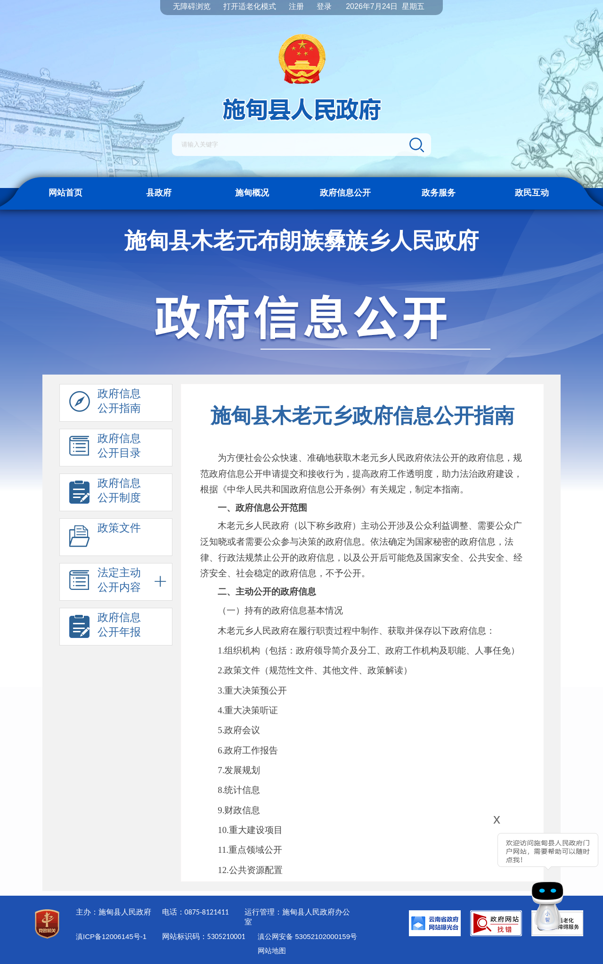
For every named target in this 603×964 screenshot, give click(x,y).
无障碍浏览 (192, 6)
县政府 (158, 192)
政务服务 (439, 192)
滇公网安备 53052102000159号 (307, 936)
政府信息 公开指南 (105, 403)
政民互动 (532, 192)
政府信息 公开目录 (105, 448)
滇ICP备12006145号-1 (111, 936)
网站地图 (272, 951)
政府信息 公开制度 (105, 493)
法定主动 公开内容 (105, 582)
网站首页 (65, 192)
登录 (324, 6)
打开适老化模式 (249, 6)
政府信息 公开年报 (105, 627)
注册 (296, 6)
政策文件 (105, 538)
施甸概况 (252, 192)
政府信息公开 (345, 192)
